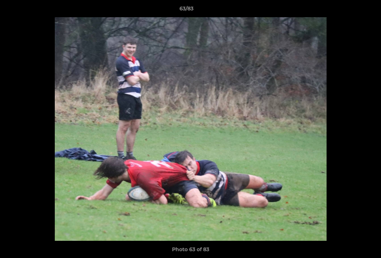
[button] (351, 10)
